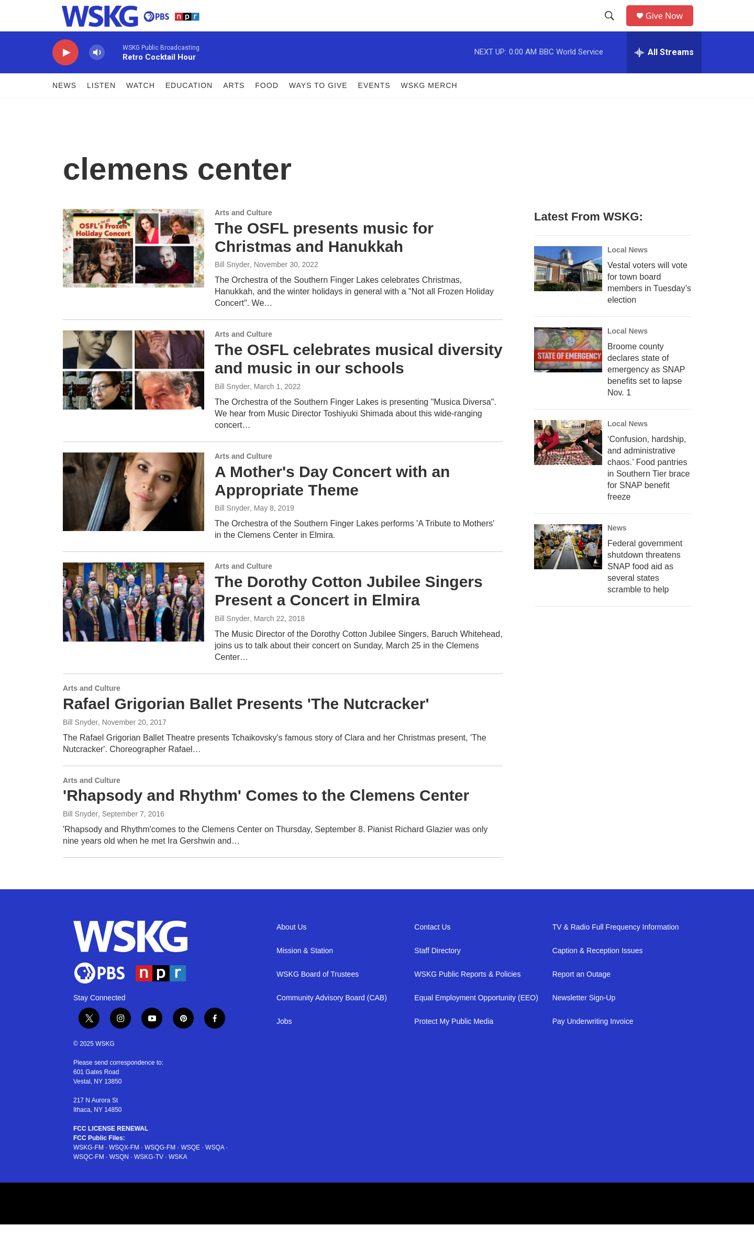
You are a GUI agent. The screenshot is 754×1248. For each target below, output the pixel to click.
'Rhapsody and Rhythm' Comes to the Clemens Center (266, 818)
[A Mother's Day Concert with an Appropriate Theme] (133, 515)
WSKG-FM (88, 1171)
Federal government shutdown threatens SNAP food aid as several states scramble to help (644, 589)
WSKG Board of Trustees (317, 998)
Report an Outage (581, 998)
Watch (140, 109)
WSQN (119, 1180)
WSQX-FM (124, 1171)
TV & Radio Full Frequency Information (615, 951)
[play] (65, 76)
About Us (291, 951)
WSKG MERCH (429, 109)
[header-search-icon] (613, 27)
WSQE (190, 1171)
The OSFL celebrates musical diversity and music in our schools (359, 382)
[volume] (97, 76)
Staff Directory (437, 974)
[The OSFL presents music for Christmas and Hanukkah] (133, 272)
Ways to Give (318, 109)
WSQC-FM (88, 1180)
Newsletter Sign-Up (584, 1021)
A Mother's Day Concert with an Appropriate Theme (332, 504)
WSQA (214, 1171)
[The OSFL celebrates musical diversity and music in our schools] (133, 393)
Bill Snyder (232, 288)
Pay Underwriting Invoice (593, 1045)
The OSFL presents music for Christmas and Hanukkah (324, 261)
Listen (101, 109)
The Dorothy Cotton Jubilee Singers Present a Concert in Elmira (349, 614)
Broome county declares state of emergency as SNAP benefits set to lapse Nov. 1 (646, 393)
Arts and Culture (243, 236)
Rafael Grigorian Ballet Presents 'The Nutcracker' (246, 727)
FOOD (266, 109)
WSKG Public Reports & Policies (467, 998)
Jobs (284, 1045)
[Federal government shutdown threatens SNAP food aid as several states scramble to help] (568, 570)
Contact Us (432, 951)
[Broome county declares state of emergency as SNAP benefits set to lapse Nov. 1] (568, 373)
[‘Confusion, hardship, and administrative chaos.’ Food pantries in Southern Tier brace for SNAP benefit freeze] (568, 466)
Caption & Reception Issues (597, 974)
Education (189, 109)
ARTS (234, 109)
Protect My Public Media (453, 1045)
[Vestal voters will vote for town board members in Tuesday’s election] (568, 292)
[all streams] (664, 76)
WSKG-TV (148, 1180)
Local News (627, 273)
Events (374, 109)
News (64, 109)
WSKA (178, 1180)
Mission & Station (304, 974)
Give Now (670, 27)
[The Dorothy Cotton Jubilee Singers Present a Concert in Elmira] (133, 625)
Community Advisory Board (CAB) (331, 1021)
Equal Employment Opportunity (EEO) (476, 1021)
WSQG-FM (160, 1171)
